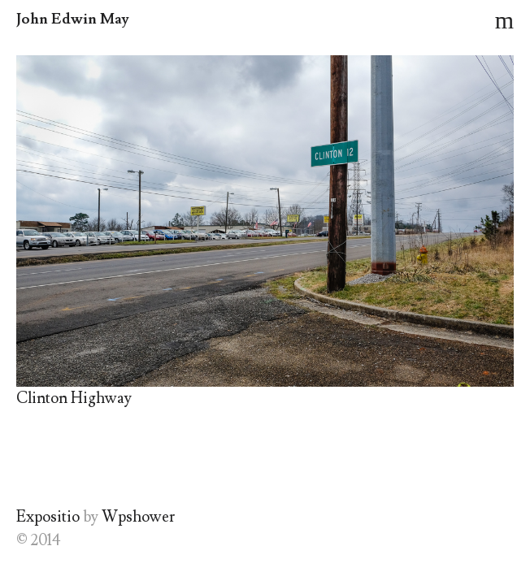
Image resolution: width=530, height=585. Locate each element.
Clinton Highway (74, 398)
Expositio (48, 516)
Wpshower (138, 516)
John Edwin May (72, 19)
